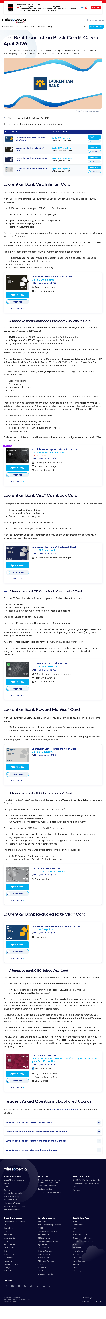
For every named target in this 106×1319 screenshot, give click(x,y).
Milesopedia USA (10, 1200)
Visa (74, 1228)
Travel (75, 1186)
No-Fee (76, 1254)
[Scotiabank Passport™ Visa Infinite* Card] (17, 455)
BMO (5, 1225)
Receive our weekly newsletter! (51, 1192)
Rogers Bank (9, 1254)
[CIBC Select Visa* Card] (17, 1061)
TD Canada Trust (11, 1264)
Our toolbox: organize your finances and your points (49, 1181)
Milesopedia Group (11, 1196)
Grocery (76, 1244)
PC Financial (9, 1248)
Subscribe (97, 26)
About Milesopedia (12, 1176)
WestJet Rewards (45, 1274)
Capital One (9, 1228)
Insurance (77, 1193)
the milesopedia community (63, 1109)
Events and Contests (47, 1186)
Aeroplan (76, 1190)
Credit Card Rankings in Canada (86, 1180)
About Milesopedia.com (14, 1180)
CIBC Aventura (44, 1238)
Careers (7, 1190)
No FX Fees (77, 1258)
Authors (7, 1183)
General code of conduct (14, 1206)
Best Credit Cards (81, 1176)
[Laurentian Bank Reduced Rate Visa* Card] (9, 139)
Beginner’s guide (45, 1189)
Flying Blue (42, 1244)
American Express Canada (15, 1221)
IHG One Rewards (45, 1251)
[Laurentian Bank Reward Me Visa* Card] (9, 169)
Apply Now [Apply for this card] (94, 137)
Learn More (16, 308)
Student (76, 1264)
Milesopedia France (12, 1203)
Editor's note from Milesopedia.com (90, 111)
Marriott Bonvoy (44, 1254)
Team (6, 1186)
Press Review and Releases (15, 1193)
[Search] (77, 26)
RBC (5, 1251)
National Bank (9, 1244)
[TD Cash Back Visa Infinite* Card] (17, 669)
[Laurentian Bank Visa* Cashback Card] (9, 159)
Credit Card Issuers (13, 1218)
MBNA (6, 1241)
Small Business (79, 1261)
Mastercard (78, 1225)
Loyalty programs (46, 1218)
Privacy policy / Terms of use (91, 1301)
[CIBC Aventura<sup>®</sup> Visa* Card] (17, 874)
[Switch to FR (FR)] (84, 26)
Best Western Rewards (47, 1231)
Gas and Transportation (83, 1241)
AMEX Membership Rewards (49, 1225)
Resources (43, 1176)
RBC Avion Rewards (46, 1261)
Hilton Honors (43, 1248)
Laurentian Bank (10, 1238)
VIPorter (41, 1271)
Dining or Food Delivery (82, 1238)
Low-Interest (78, 1251)
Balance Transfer (80, 1234)
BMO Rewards (44, 1234)
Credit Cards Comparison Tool (86, 1183)
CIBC (5, 1231)
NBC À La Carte (44, 1258)
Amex (75, 1221)
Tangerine (8, 1261)
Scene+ (41, 1264)
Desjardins (8, 1234)
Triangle (7, 1267)
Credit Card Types (81, 1218)
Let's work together (88, 1298)
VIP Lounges (78, 1271)
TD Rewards (43, 1267)
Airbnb (75, 1231)
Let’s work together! (12, 1210)
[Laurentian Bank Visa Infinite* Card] (9, 149)
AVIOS (40, 1228)
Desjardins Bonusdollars (48, 1241)
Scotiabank (8, 1258)
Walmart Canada (11, 1271)
